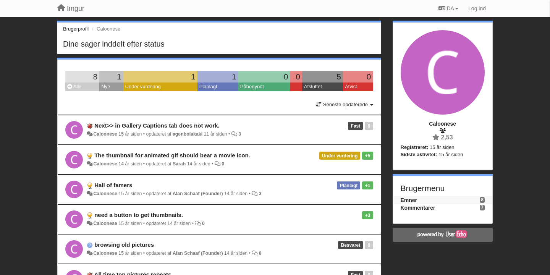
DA (448, 8)
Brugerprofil (76, 29)
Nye (105, 86)
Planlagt (208, 86)
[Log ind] (477, 8)
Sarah (179, 164)
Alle (74, 86)
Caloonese (105, 134)
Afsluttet (313, 86)
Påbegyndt (252, 86)
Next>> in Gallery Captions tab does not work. (157, 125)
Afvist (351, 86)
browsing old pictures (124, 244)
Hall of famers (113, 185)
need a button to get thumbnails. (138, 215)
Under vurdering (143, 86)
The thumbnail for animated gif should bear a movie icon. (172, 155)
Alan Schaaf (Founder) (198, 193)
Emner (409, 200)
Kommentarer (418, 208)
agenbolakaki (187, 134)
